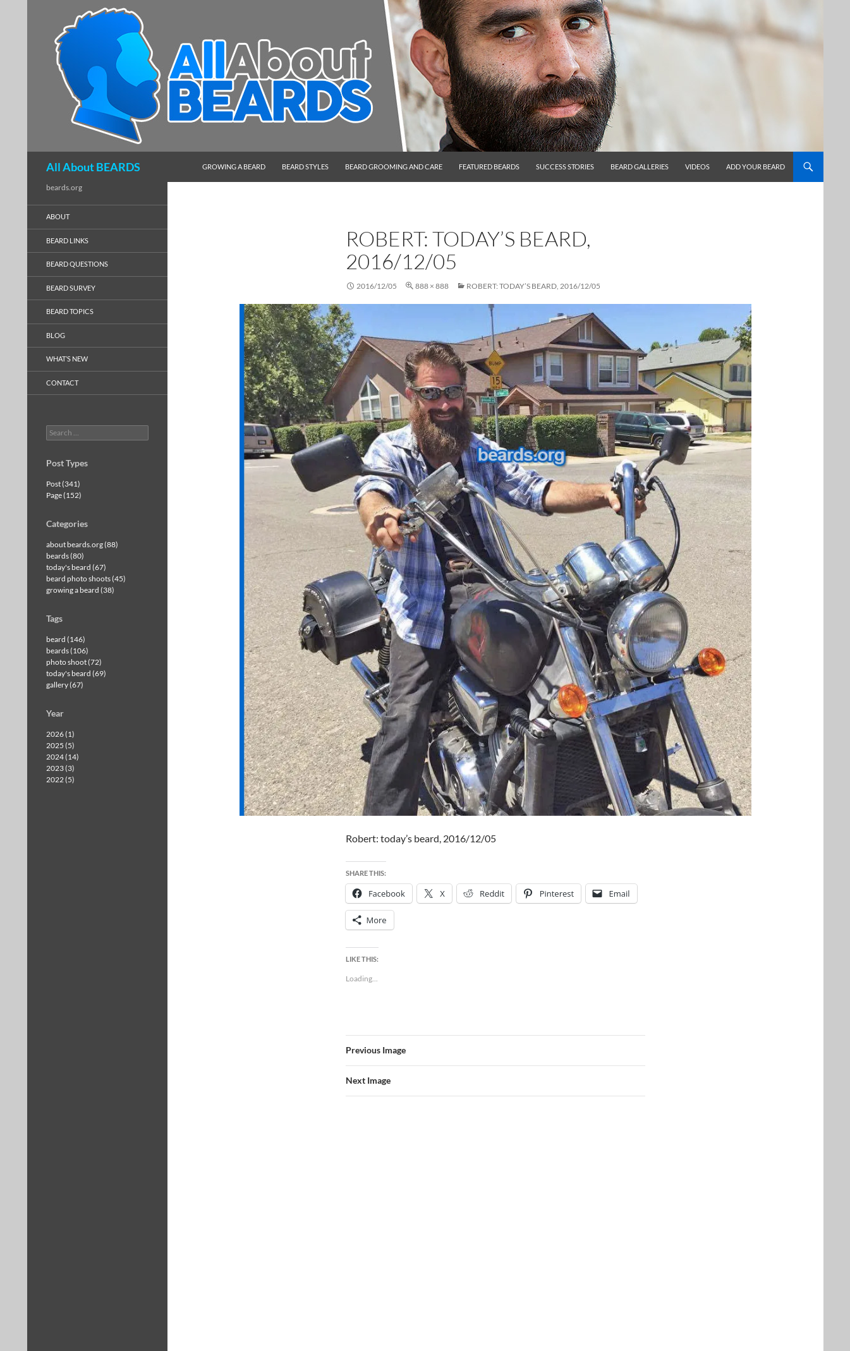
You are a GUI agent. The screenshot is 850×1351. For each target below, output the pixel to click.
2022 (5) (60, 779)
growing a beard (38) (80, 590)
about (58, 216)
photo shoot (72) (74, 662)
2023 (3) (60, 768)
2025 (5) (60, 745)
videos (697, 166)
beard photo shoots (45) (86, 578)
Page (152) (64, 495)
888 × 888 (432, 286)
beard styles (305, 166)
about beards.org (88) (82, 544)
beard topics (70, 311)
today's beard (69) (76, 673)
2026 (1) (60, 734)
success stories (565, 166)
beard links (67, 240)
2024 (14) (62, 756)
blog (55, 335)
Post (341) (63, 483)
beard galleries (639, 166)
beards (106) (67, 650)
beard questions (77, 264)
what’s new (67, 358)
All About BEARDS (93, 167)
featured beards (489, 166)
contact (62, 383)
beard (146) (65, 639)
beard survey (70, 288)
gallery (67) (64, 684)
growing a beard (233, 166)
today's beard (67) (76, 567)
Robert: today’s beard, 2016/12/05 (533, 286)
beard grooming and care (393, 166)
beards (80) (65, 555)
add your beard (755, 166)
